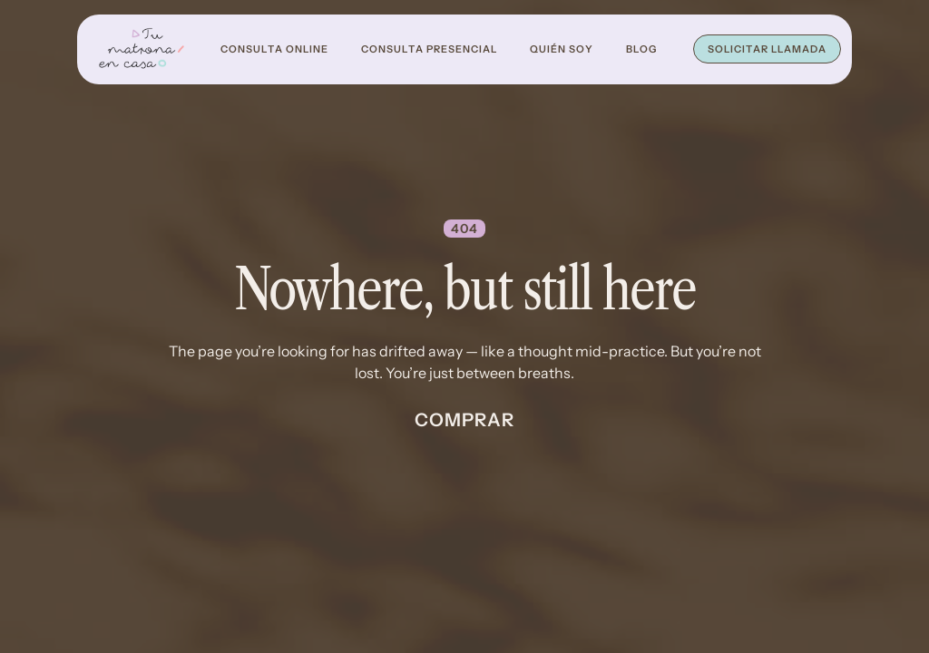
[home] (141, 49)
